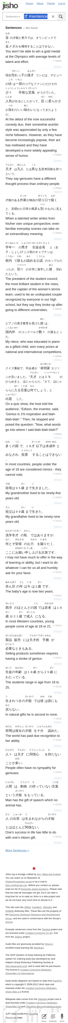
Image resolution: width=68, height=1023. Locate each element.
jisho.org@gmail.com (16, 885)
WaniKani (39, 947)
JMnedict (47, 907)
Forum (29, 3)
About (40, 3)
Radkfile (9, 911)
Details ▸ (58, 66)
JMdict (27, 907)
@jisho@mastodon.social (18, 881)
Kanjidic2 (37, 907)
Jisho (10, 6)
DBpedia (42, 999)
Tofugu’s (48, 944)
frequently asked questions (34, 889)
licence (9, 922)
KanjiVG (57, 980)
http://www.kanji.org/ (15, 966)
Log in (61, 3)
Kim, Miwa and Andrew (48, 874)
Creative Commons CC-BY (39, 933)
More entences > (17, 850)
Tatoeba (58, 473)
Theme (51, 3)
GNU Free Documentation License (43, 1006)
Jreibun (58, 61)
